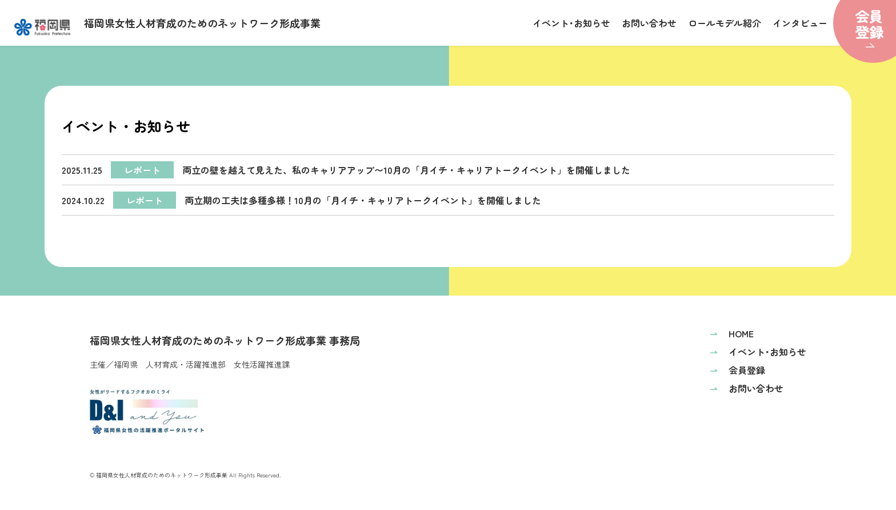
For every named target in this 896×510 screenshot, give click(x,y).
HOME (732, 333)
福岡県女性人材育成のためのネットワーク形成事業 (167, 25)
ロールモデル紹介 (724, 23)
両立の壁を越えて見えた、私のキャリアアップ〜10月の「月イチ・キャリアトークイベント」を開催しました (346, 170)
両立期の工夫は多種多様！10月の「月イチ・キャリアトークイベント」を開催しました (301, 200)
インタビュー (800, 23)
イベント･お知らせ (571, 23)
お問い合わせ (649, 23)
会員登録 (737, 370)
